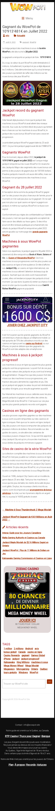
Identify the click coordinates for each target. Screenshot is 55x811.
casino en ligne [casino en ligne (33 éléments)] (34, 652)
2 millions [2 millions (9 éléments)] (18, 648)
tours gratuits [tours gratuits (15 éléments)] (10, 672)
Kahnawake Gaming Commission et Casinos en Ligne (27, 558)
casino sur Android (34, 343)
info (7, 36)
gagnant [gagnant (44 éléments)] (25, 655)
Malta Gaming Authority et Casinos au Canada (23, 537)
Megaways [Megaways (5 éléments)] (9, 669)
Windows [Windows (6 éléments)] (23, 672)
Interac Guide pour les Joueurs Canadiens (21, 533)
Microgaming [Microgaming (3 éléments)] (22, 669)
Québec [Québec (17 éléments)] (44, 669)
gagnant (25, 42)
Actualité (21, 36)
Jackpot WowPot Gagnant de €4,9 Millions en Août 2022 (27, 518)
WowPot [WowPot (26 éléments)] (34, 672)
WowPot (33, 42)
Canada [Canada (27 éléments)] (22, 652)
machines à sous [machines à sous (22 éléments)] (39, 662)
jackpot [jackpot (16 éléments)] (15, 659)
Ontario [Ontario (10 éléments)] (34, 669)
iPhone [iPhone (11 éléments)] (7, 659)
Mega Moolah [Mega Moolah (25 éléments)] (32, 665)
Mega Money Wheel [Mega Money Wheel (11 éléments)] (13, 665)
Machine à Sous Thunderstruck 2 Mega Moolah (26, 509)
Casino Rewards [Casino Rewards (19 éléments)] (12, 655)
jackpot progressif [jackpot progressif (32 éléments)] (30, 659)
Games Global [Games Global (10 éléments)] (38, 655)
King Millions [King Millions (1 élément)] (23, 662)
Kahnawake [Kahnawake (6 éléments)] (9, 662)
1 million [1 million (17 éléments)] (8, 648)
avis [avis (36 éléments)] (37, 648)
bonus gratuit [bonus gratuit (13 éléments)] (10, 652)
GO (49, 682)
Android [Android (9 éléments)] (29, 648)
